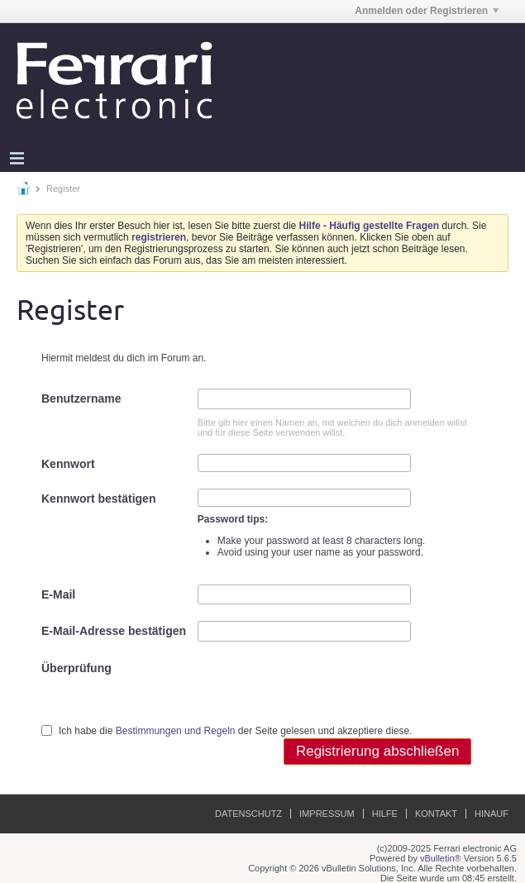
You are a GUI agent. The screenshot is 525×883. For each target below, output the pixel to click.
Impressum (327, 814)
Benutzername (81, 398)
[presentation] (323, 690)
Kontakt (436, 814)
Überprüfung (76, 668)
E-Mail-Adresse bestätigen (113, 630)
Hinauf (491, 814)
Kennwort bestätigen (98, 498)
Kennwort (68, 463)
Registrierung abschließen (378, 751)
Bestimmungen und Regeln (176, 731)
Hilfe (385, 814)
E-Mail (58, 594)
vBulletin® (440, 858)
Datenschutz (248, 814)
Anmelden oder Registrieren (427, 11)
